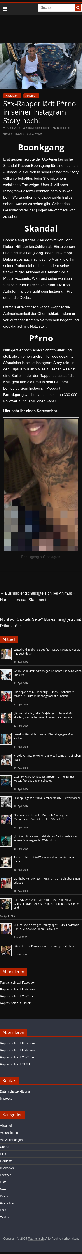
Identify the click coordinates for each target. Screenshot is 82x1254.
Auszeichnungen (11, 1140)
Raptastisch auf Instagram (18, 989)
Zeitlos (4, 1217)
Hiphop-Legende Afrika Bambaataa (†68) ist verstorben (47, 798)
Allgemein (31, 95)
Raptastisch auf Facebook (17, 982)
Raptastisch (12, 95)
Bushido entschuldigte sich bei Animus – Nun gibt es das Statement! (37, 596)
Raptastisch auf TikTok (15, 1003)
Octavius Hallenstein (38, 127)
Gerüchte (6, 1161)
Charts (4, 1147)
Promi (4, 1196)
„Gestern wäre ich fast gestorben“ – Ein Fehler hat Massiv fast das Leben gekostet (44, 779)
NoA (3, 1189)
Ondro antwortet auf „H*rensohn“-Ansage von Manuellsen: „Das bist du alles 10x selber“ (42, 817)
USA (3, 1210)
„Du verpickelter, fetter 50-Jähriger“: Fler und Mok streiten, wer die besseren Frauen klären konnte (44, 715)
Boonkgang (63, 127)
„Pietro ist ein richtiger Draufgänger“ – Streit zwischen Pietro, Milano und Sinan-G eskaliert (46, 927)
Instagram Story (24, 133)
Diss (3, 1154)
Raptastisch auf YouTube (17, 996)
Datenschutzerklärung (15, 1091)
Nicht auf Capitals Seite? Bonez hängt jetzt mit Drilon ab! (40, 622)
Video (38, 133)
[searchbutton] (78, 7)
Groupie (8, 133)
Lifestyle (5, 1175)
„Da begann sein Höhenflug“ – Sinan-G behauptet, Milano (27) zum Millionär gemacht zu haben (44, 694)
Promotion (7, 1203)
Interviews (7, 1168)
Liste (3, 1182)
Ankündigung (9, 1132)
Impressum (7, 1098)
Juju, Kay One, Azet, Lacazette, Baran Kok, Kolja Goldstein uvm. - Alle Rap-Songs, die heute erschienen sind (46, 904)
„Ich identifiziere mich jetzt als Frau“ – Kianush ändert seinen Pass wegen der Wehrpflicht (46, 838)
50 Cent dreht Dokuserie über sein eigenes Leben (44, 946)
